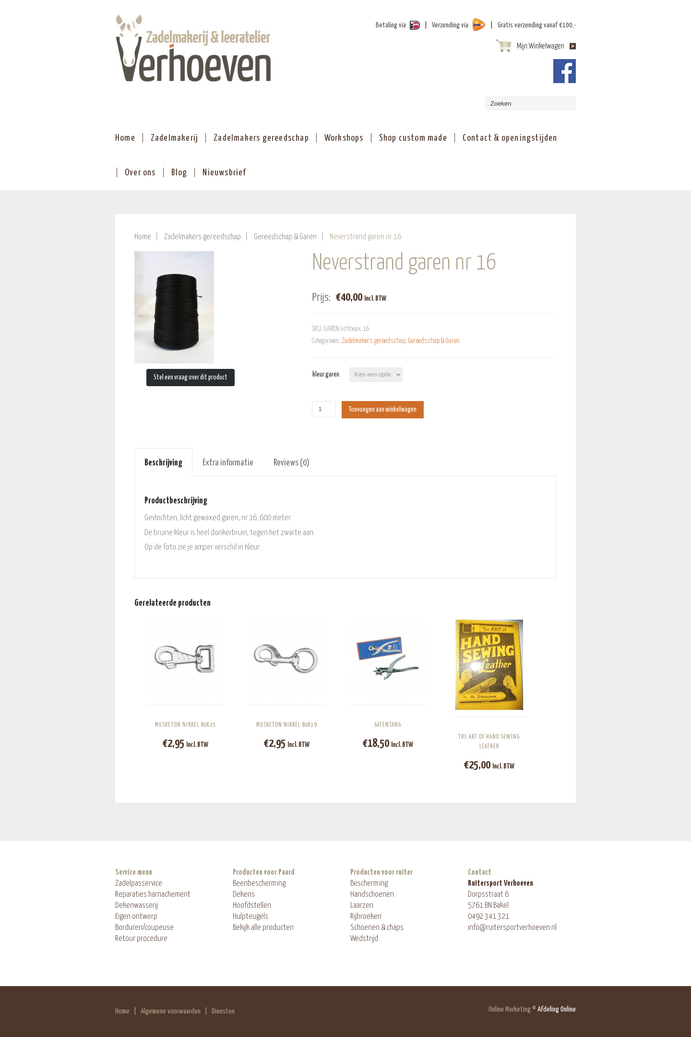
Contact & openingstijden (510, 138)
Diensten (223, 1011)
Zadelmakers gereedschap (261, 138)
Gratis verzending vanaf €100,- (537, 25)
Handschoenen (372, 895)
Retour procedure (141, 939)
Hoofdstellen (252, 906)
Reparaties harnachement (153, 895)
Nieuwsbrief (224, 172)
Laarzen (361, 906)
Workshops (344, 138)
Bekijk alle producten (263, 928)
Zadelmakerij (174, 138)
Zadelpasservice (138, 883)
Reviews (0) (292, 462)
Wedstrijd (364, 939)
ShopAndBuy (193, 48)
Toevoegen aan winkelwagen (383, 409)
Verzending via (450, 25)
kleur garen (325, 374)
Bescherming (369, 883)
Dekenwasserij (136, 906)
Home (125, 138)
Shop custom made (413, 138)
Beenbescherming (259, 883)
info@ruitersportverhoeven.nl (512, 928)
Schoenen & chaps (377, 928)
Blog (179, 172)
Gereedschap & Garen (285, 237)
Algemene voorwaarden (171, 1011)
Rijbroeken (365, 917)
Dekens (244, 895)
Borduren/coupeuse (144, 928)
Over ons (140, 172)
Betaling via (391, 25)
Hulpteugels (250, 917)
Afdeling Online (556, 1009)
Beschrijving (163, 462)
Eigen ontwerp (136, 917)
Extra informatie (228, 462)
